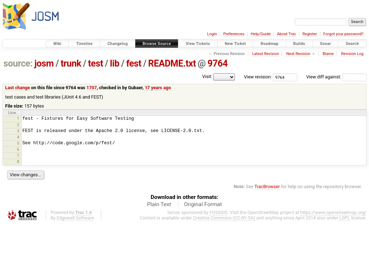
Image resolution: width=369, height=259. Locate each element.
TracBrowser (267, 186)
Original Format (203, 204)
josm (44, 63)
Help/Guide (261, 34)
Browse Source (157, 43)
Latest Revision (265, 53)
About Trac (286, 34)
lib (114, 63)
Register (309, 34)
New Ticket (235, 43)
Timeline (84, 43)
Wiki (57, 43)
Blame (328, 53)
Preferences (233, 34)
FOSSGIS (218, 212)
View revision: (258, 76)
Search (352, 43)
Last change (17, 87)
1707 (91, 87)
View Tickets (198, 43)
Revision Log (352, 53)
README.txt (172, 63)
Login (212, 34)
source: (18, 63)
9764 (218, 63)
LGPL (344, 218)
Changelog (117, 43)
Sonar (325, 43)
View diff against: (336, 76)
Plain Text (159, 204)
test (95, 63)
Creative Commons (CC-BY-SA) (224, 218)
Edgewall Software (75, 218)
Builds (299, 43)
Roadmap (270, 43)
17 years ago (158, 87)
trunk (71, 63)
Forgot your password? (343, 34)
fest (133, 63)
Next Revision (298, 53)
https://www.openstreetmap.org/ (333, 212)
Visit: (207, 76)
